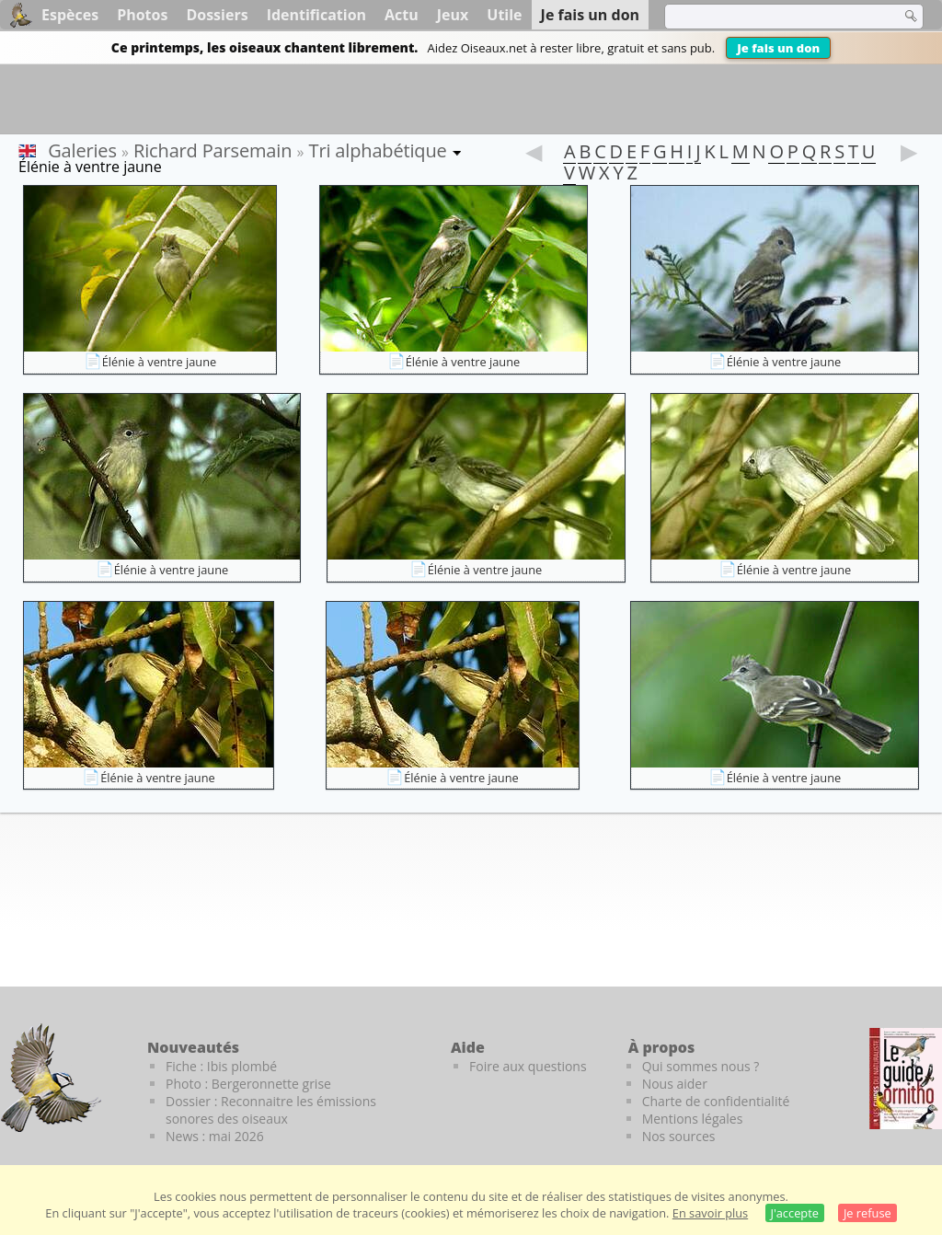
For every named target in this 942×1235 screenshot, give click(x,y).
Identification (316, 15)
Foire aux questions (528, 1066)
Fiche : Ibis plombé (221, 1066)
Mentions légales (692, 1118)
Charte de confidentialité (716, 1101)
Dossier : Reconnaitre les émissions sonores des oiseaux (271, 1109)
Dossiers (216, 15)
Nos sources (679, 1136)
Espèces (69, 15)
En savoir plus (710, 1213)
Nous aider (674, 1083)
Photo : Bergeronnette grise (248, 1083)
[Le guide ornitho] (905, 1078)
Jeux (453, 15)
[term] (771, 16)
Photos (142, 15)
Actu (402, 15)
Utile (504, 15)
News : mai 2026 (215, 1136)
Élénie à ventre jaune (159, 361)
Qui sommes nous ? (701, 1066)
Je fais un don (778, 48)
